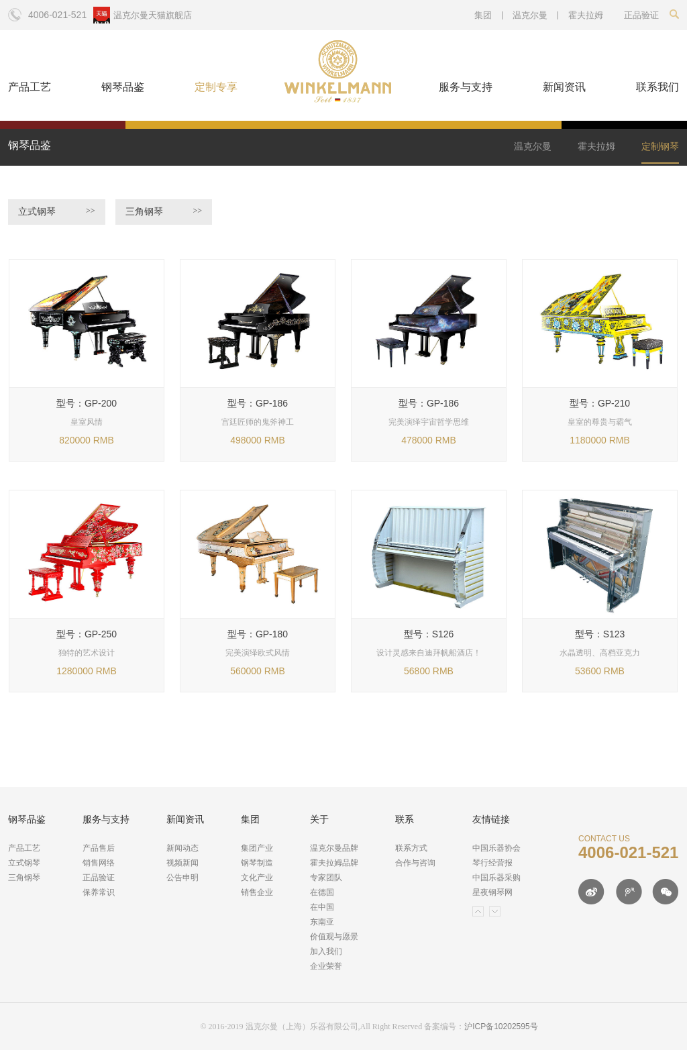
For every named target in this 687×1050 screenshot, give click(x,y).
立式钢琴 (56, 211)
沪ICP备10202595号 (500, 1026)
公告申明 (182, 877)
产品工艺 (29, 87)
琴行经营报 (492, 863)
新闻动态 (182, 848)
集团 (483, 15)
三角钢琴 (164, 211)
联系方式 (411, 848)
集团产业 (257, 848)
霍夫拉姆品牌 (334, 863)
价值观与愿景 (334, 936)
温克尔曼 (530, 15)
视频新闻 (182, 863)
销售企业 (257, 892)
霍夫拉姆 (585, 15)
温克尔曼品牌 (334, 848)
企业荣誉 (326, 966)
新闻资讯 (564, 87)
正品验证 (99, 877)
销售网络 (99, 863)
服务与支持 (465, 87)
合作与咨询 (415, 863)
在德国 (322, 892)
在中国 (322, 907)
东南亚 (322, 922)
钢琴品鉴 (122, 87)
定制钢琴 (660, 146)
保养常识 (99, 892)
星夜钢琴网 (492, 892)
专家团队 (326, 877)
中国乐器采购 (496, 877)
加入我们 (326, 951)
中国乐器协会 (496, 848)
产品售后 (99, 848)
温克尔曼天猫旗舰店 (152, 15)
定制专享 (216, 87)
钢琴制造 (257, 863)
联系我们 (657, 87)
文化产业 (257, 877)
